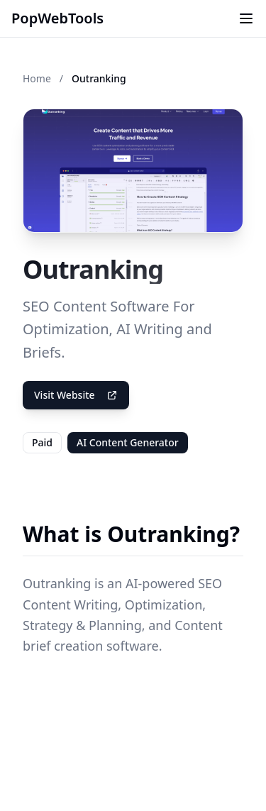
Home (37, 78)
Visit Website (76, 395)
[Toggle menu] (246, 18)
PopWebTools (57, 18)
